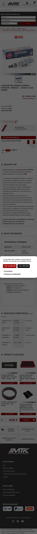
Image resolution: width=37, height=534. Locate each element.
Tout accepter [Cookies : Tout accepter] (10, 266)
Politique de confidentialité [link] (12, 274)
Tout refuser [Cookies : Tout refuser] (23, 266)
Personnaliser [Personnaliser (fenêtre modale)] (8, 271)
